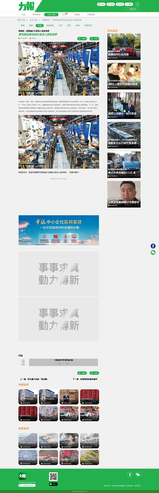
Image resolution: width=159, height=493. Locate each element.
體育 (69, 25)
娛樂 (78, 25)
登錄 (67, 363)
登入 (102, 4)
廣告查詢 (138, 486)
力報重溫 (91, 14)
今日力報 (51, 14)
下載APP (131, 9)
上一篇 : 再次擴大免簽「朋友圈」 (34, 379)
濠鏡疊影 (50, 25)
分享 (96, 38)
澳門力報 (21, 20)
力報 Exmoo (28, 485)
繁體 (130, 4)
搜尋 (112, 4)
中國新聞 (45, 20)
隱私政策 (130, 486)
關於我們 (107, 486)
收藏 (83, 38)
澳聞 (22, 25)
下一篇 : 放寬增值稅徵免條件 (85, 379)
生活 (65, 14)
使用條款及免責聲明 (118, 486)
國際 (31, 25)
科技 (61, 25)
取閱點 (77, 14)
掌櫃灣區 (88, 25)
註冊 (59, 363)
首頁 (24, 14)
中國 (40, 25)
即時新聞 (36, 14)
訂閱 (121, 4)
